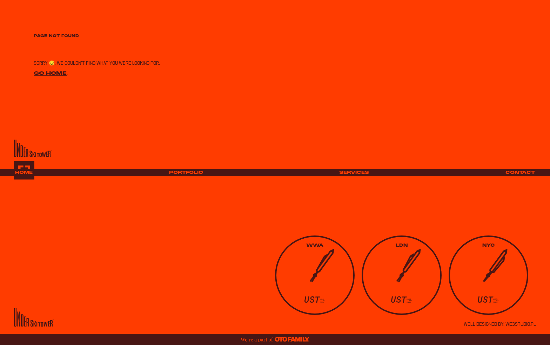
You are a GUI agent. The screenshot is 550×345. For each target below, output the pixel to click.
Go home (50, 73)
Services (354, 172)
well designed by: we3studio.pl (500, 324)
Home (24, 172)
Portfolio (186, 172)
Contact (520, 172)
